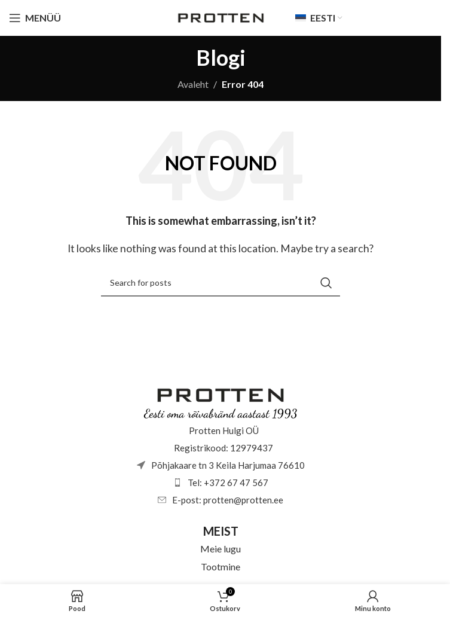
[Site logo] (220, 16)
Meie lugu (220, 548)
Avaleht (193, 84)
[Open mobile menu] (35, 18)
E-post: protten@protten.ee (227, 499)
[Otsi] (220, 283)
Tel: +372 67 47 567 (228, 482)
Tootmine (220, 566)
